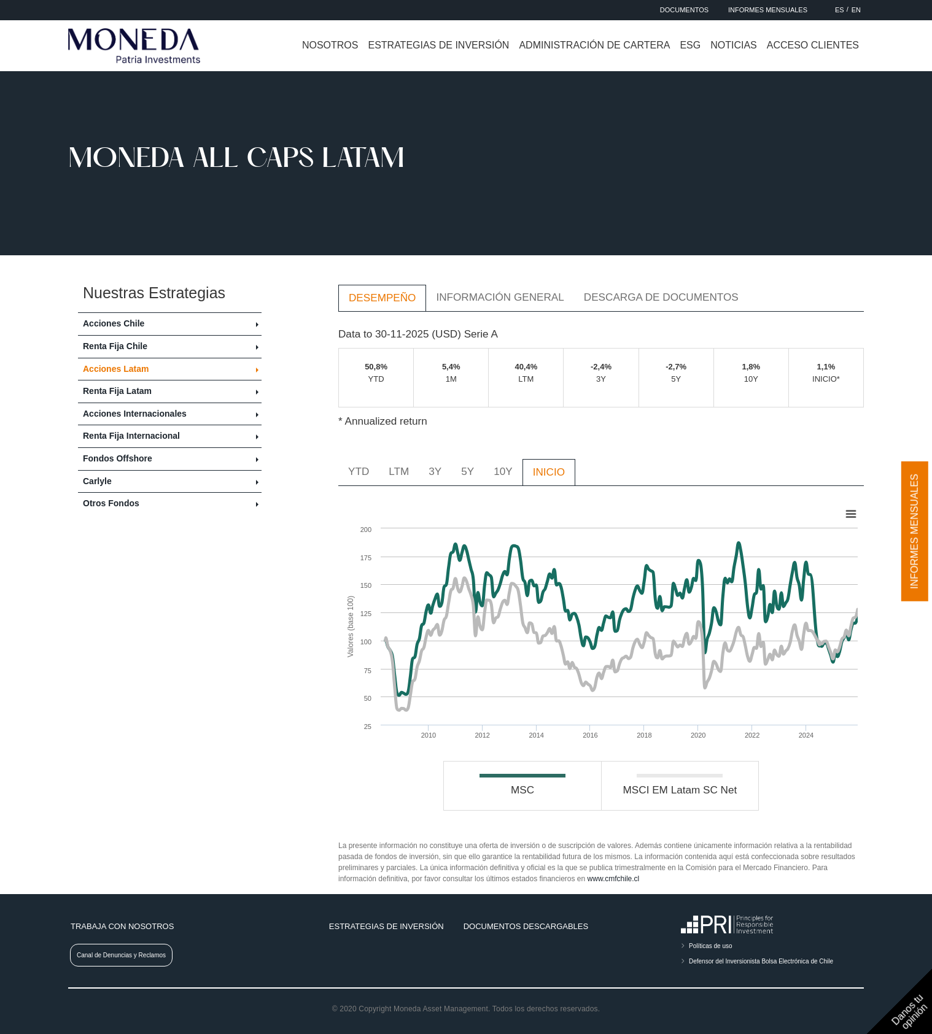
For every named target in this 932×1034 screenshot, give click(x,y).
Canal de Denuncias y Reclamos (121, 955)
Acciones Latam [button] (116, 369)
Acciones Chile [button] (113, 323)
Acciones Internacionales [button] (135, 414)
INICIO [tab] (549, 472)
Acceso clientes (813, 45)
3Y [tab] (435, 471)
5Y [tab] (467, 471)
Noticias (733, 45)
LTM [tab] (399, 471)
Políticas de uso (710, 946)
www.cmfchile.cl (614, 878)
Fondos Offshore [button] (117, 458)
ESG (690, 45)
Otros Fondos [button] (111, 503)
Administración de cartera (594, 45)
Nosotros (330, 45)
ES (839, 10)
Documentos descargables (526, 926)
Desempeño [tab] (382, 297)
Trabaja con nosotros (122, 926)
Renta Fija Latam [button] (117, 391)
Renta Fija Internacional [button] (131, 436)
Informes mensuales (914, 531)
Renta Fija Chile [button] (115, 346)
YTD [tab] (358, 471)
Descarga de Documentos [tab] (661, 297)
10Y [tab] (503, 471)
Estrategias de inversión (438, 45)
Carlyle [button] (97, 481)
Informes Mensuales (767, 10)
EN (856, 10)
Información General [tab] (500, 297)
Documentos (684, 10)
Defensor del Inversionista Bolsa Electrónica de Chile (761, 961)
